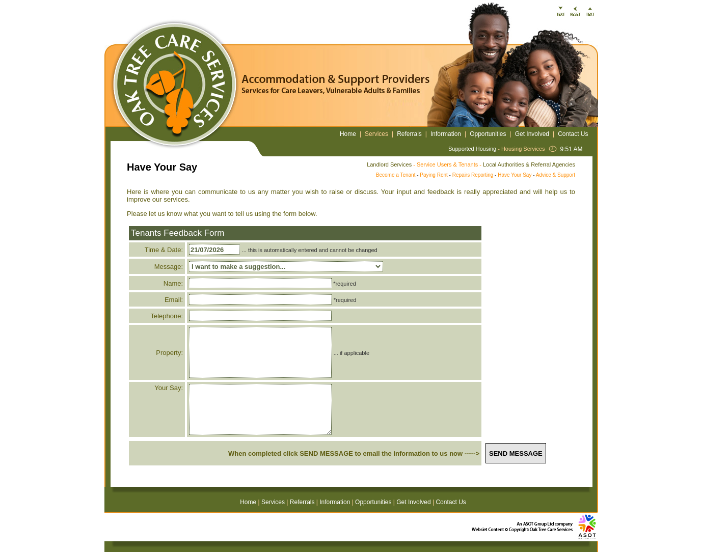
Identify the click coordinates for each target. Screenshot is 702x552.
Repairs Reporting (473, 175)
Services (376, 133)
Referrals (409, 133)
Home (348, 133)
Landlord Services (389, 164)
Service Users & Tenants (447, 164)
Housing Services (523, 149)
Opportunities (488, 133)
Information (445, 133)
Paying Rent (433, 175)
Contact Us (573, 133)
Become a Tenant (396, 175)
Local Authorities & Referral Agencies (529, 164)
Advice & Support (555, 175)
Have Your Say (514, 175)
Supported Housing (472, 149)
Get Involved (532, 133)
